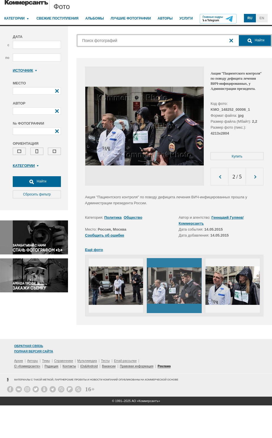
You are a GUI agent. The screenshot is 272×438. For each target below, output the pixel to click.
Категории (14, 18)
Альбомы (94, 18)
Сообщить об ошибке (104, 235)
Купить (237, 156)
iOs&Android (89, 366)
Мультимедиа (87, 360)
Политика (113, 217)
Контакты (69, 366)
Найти (36, 181)
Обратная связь (28, 346)
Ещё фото (94, 250)
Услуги (186, 18)
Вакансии (109, 366)
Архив (18, 360)
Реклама (164, 366)
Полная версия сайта (33, 351)
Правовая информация (136, 366)
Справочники (63, 360)
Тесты (105, 360)
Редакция (51, 366)
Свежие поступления (57, 18)
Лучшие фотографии (130, 18)
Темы (46, 360)
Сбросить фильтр (37, 194)
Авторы (165, 18)
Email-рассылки (125, 360)
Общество (133, 217)
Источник (25, 70)
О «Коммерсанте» (27, 366)
